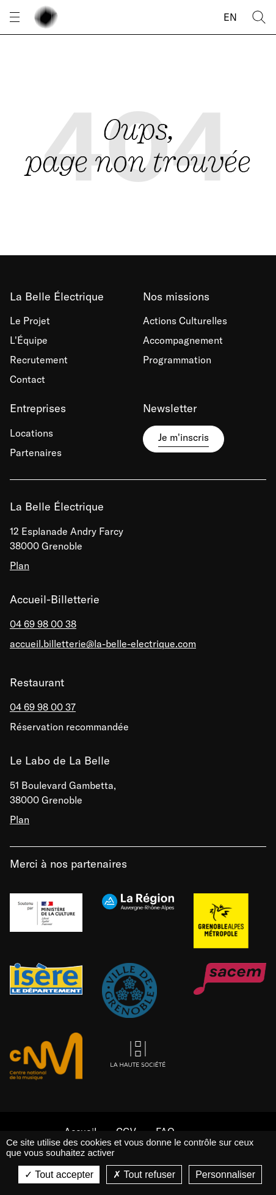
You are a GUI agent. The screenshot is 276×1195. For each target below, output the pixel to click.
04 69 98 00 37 (43, 707)
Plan (19, 565)
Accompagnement (183, 340)
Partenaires (36, 452)
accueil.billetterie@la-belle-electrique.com (103, 643)
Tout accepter (58, 1174)
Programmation (177, 360)
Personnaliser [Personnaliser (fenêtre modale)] (225, 1174)
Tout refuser (144, 1174)
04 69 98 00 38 (43, 624)
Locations (31, 433)
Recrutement (39, 360)
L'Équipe (29, 340)
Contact (27, 379)
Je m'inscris (183, 437)
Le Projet (30, 320)
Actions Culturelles (185, 320)
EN (230, 17)
